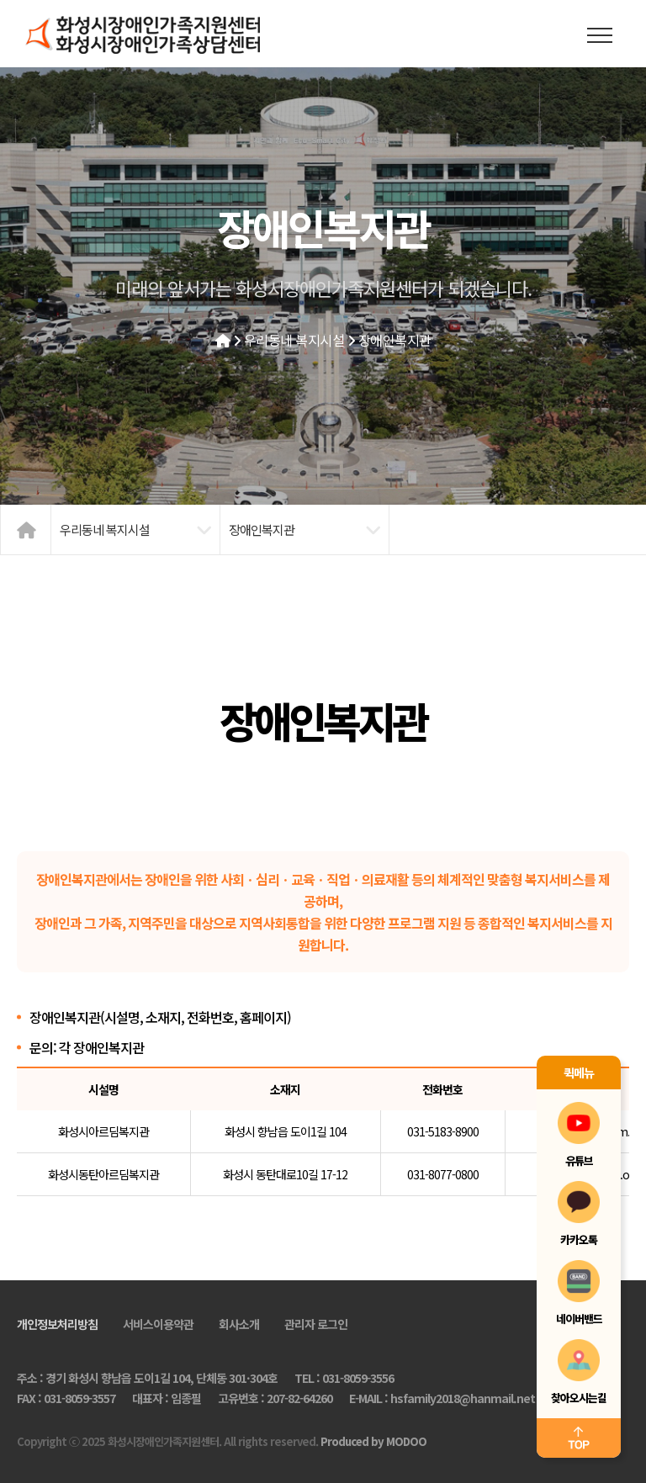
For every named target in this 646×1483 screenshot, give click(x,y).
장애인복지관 (395, 340)
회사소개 (239, 1324)
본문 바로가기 (0, 0)
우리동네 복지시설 (294, 340)
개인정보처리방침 (57, 1324)
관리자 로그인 (315, 1324)
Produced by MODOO (373, 1441)
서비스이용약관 (158, 1324)
